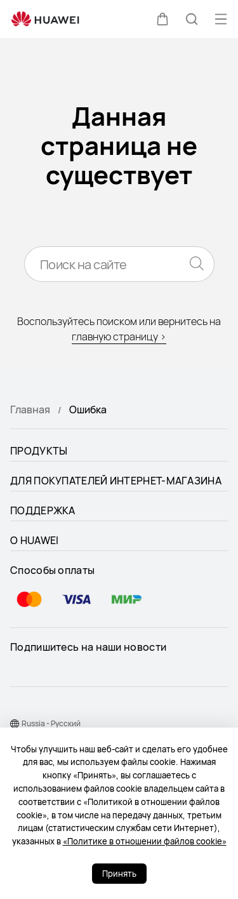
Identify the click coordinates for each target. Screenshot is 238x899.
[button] (162, 19)
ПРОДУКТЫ (38, 450)
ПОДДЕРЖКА (43, 510)
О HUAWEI (34, 540)
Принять (119, 873)
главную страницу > (119, 336)
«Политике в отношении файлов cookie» (145, 841)
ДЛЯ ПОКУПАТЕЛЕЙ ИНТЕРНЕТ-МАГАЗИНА (115, 480)
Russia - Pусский (51, 723)
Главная (30, 409)
